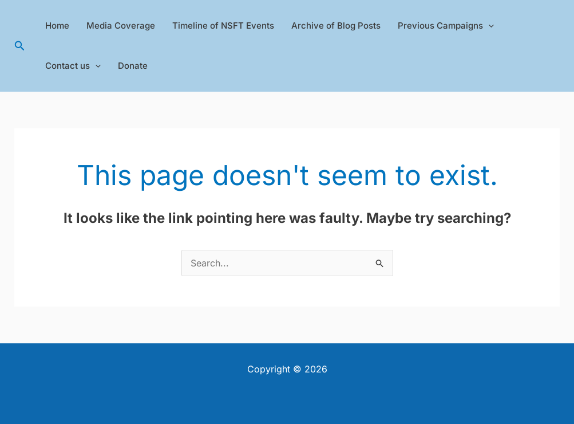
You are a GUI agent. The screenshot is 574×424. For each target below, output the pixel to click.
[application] (488, 26)
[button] (19, 46)
